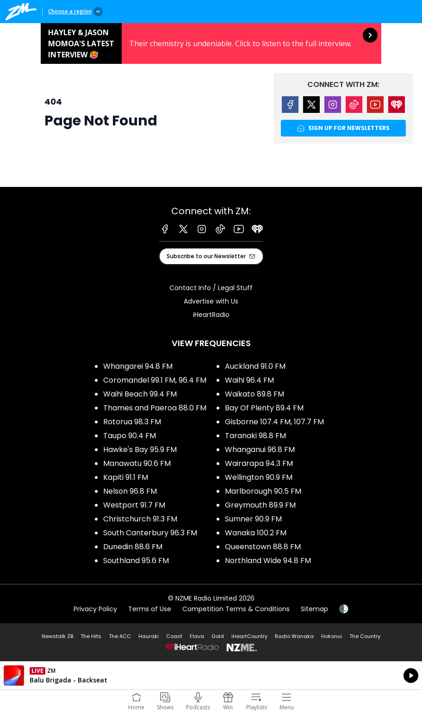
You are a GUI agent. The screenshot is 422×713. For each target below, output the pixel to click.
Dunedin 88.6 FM (132, 546)
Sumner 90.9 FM (253, 519)
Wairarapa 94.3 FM (259, 463)
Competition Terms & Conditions (236, 609)
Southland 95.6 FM (136, 560)
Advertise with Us (211, 301)
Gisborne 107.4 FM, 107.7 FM (274, 421)
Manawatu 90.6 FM (137, 463)
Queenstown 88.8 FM (263, 546)
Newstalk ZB (57, 636)
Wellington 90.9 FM (258, 477)
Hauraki (148, 636)
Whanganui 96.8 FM (260, 449)
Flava (197, 636)
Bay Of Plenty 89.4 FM (264, 408)
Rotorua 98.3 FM (132, 421)
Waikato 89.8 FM (254, 394)
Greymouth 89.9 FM (260, 505)
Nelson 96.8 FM (130, 491)
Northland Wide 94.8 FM (268, 560)
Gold (217, 636)
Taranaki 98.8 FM (255, 435)
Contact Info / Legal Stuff (211, 287)
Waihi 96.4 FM (249, 380)
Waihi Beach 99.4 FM (140, 394)
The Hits (91, 636)
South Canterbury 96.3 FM (150, 532)
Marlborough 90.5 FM (263, 491)
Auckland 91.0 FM (255, 366)
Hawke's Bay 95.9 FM (140, 449)
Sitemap (314, 609)
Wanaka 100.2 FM (255, 532)
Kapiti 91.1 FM (125, 477)
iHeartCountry (249, 636)
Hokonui (331, 636)
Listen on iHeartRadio (211, 675)
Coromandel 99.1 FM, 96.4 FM (154, 380)
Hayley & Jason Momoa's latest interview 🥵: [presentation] (211, 43)
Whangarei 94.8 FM (138, 366)
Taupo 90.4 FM (129, 435)
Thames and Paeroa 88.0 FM (154, 408)
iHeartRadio (211, 314)
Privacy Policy (95, 609)
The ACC (120, 636)
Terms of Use (149, 609)
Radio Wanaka (294, 636)
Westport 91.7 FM (134, 505)
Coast (174, 636)
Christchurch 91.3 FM (140, 519)
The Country (364, 636)
